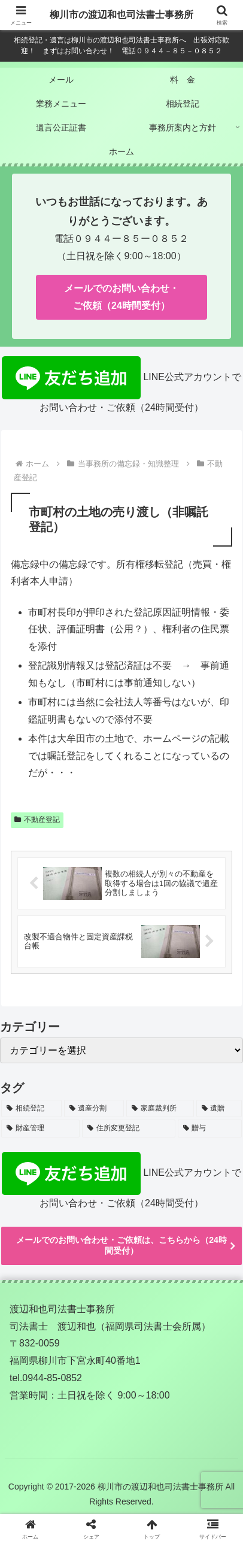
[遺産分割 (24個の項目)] (94, 1109)
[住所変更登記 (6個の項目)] (128, 1128)
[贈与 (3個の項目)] (210, 1128)
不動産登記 (37, 819)
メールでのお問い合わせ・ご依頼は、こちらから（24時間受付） (121, 1245)
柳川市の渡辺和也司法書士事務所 (121, 15)
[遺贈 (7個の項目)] (219, 1109)
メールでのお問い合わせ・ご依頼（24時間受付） (121, 297)
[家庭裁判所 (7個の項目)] (160, 1109)
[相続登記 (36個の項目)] (31, 1109)
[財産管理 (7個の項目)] (40, 1128)
